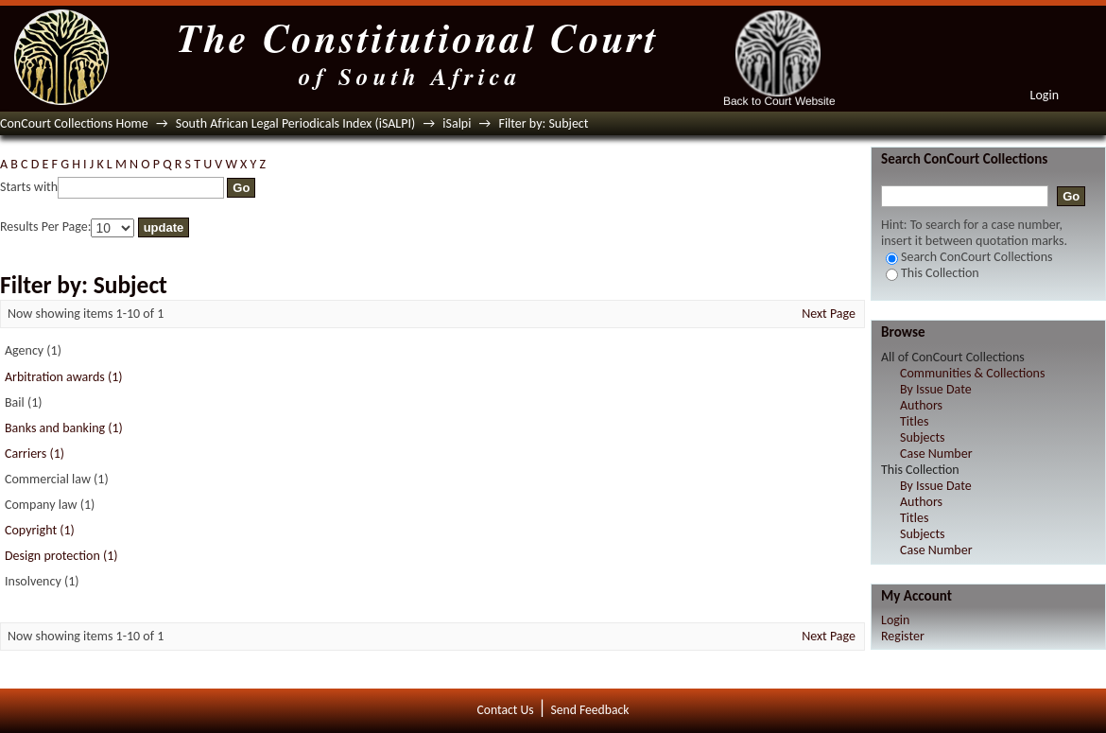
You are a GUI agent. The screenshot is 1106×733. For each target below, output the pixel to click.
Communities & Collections (972, 373)
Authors (921, 405)
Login (1044, 95)
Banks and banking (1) (64, 428)
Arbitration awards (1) (64, 377)
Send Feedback (589, 710)
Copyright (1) (40, 530)
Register (903, 636)
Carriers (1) (34, 453)
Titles (914, 421)
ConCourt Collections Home (74, 123)
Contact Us (505, 710)
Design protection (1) (61, 556)
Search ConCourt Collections (969, 257)
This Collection (932, 273)
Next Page (828, 313)
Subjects (922, 437)
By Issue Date (936, 389)
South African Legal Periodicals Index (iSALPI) (295, 123)
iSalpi (456, 123)
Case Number (936, 453)
